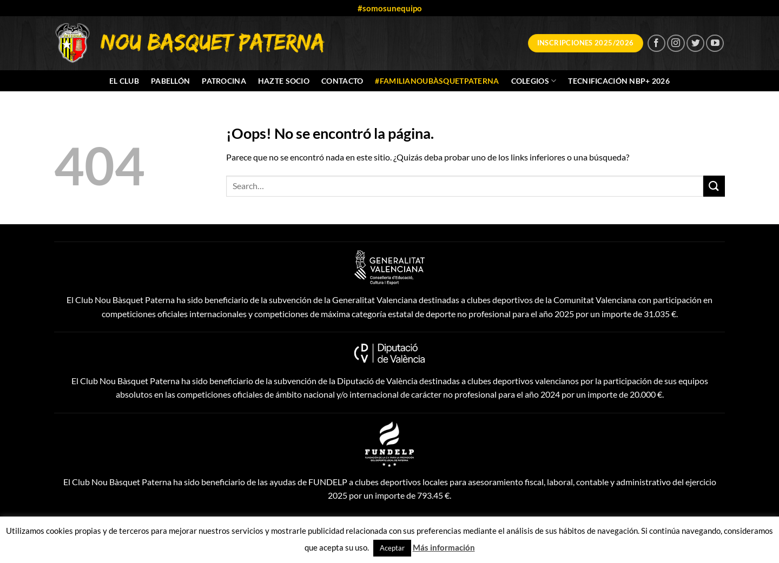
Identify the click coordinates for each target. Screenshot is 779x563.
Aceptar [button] (392, 548)
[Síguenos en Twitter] (695, 43)
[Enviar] (714, 186)
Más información (444, 547)
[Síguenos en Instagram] (676, 43)
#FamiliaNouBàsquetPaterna (437, 80)
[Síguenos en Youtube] (715, 43)
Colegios (534, 81)
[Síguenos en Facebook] (656, 43)
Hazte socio (283, 80)
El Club (124, 80)
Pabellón (170, 80)
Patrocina (224, 80)
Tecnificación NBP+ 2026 (619, 80)
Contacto (342, 80)
